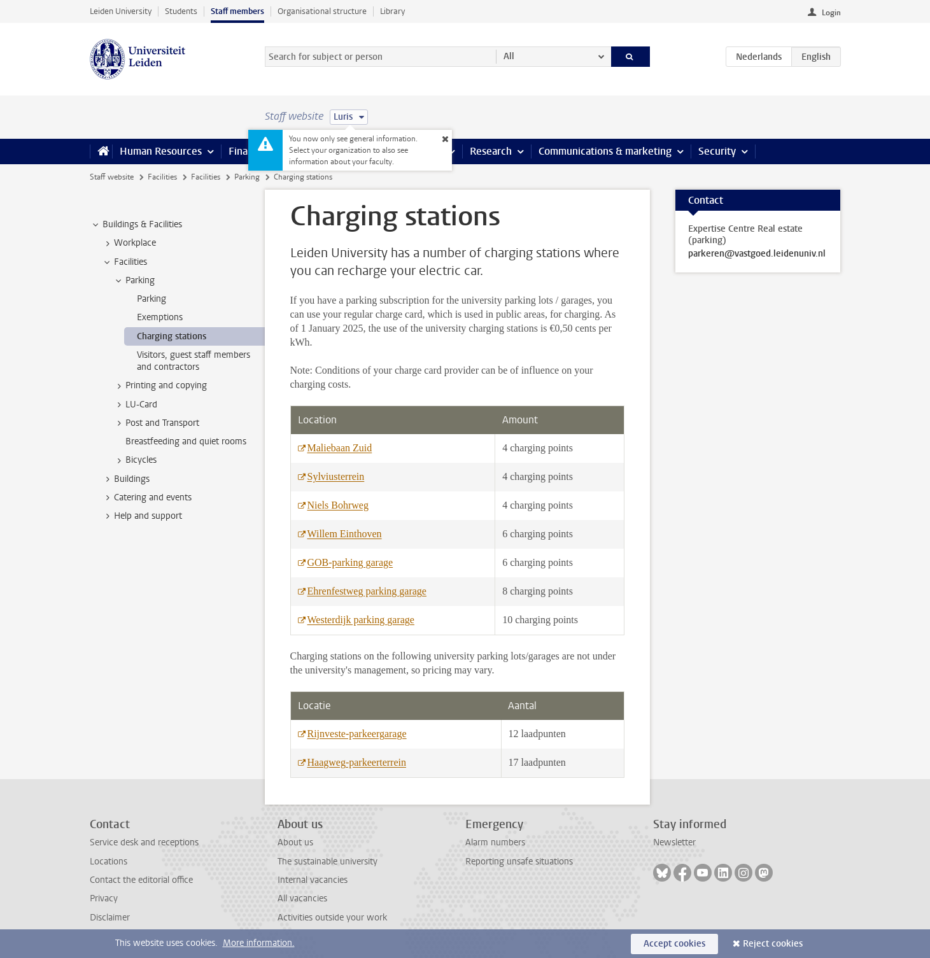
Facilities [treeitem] (124, 262)
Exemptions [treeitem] (160, 317)
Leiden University (120, 11)
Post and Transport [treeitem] (156, 423)
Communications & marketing (605, 151)
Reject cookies (773, 944)
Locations (108, 862)
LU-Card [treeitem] (135, 404)
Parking (247, 177)
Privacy (104, 898)
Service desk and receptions (144, 842)
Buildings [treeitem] (126, 479)
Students (181, 11)
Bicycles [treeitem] (135, 460)
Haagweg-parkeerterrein (356, 762)
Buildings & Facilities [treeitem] (136, 224)
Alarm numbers (495, 842)
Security (717, 151)
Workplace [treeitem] (129, 243)
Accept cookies (674, 944)
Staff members (237, 11)
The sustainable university (327, 862)
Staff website (112, 177)
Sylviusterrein (336, 476)
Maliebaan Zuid (339, 447)
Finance (246, 151)
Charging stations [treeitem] (171, 336)
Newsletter (674, 842)
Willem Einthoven (344, 533)
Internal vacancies (313, 880)
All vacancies (302, 898)
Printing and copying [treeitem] (160, 385)
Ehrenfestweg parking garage (366, 591)
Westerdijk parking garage (360, 619)
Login (831, 13)
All (509, 56)
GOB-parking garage (350, 562)
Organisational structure (322, 11)
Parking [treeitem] (134, 280)
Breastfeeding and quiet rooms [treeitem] (185, 441)
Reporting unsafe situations (519, 862)
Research (491, 151)
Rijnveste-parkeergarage (357, 733)
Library (392, 11)
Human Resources (161, 151)
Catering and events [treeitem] (147, 497)
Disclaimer (110, 918)
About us (295, 842)
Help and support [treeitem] (142, 516)
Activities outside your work (332, 918)
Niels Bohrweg (338, 505)
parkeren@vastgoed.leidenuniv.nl (757, 254)
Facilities (162, 177)
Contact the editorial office (141, 880)
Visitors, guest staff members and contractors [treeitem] (193, 361)
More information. (259, 943)
